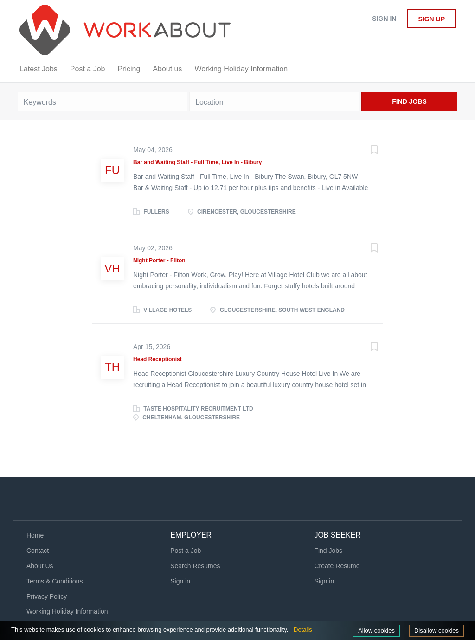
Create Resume (336, 566)
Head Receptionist (157, 359)
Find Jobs (409, 101)
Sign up (431, 19)
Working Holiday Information (67, 611)
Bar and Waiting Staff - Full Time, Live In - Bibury (197, 162)
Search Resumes (195, 566)
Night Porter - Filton (159, 260)
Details (303, 629)
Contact (37, 550)
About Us (39, 566)
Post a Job (185, 550)
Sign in (384, 18)
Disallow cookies (436, 630)
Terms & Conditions (54, 581)
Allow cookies (376, 630)
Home (35, 535)
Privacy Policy (46, 596)
